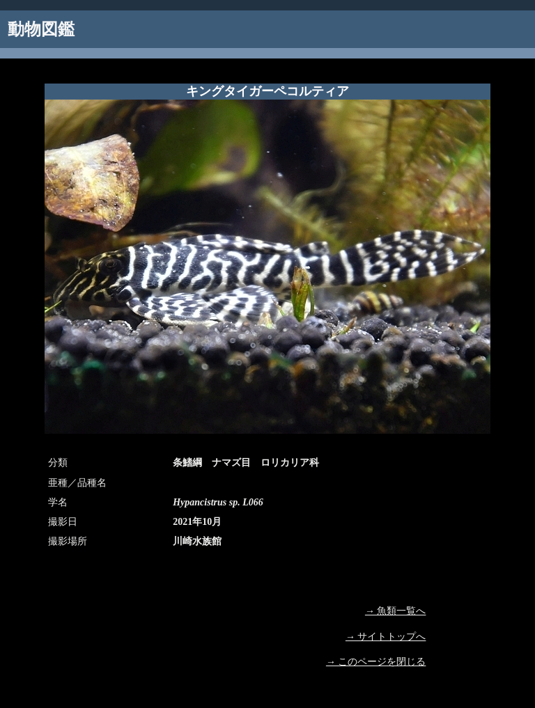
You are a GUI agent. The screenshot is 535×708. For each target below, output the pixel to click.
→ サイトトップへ (386, 636)
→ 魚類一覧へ (395, 611)
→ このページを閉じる (376, 661)
